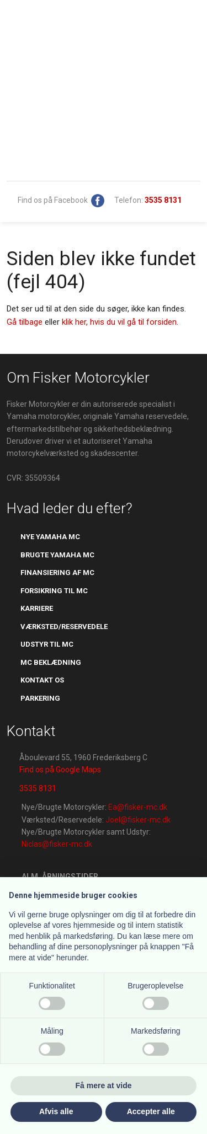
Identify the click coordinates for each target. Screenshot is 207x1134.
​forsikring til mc (54, 591)
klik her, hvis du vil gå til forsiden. (120, 322)
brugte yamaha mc (57, 555)
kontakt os (42, 680)
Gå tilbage (25, 322)
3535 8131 (37, 788)
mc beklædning (50, 662)
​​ (163, 200)
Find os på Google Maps (60, 769)
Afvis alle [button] (56, 1111)
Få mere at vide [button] (104, 1085)
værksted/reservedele (64, 626)
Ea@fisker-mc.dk (137, 807)
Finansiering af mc (57, 572)
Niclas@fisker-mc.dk (57, 844)
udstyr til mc (46, 644)
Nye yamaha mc (50, 537)
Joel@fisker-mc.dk (138, 819)
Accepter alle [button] (151, 1111)
